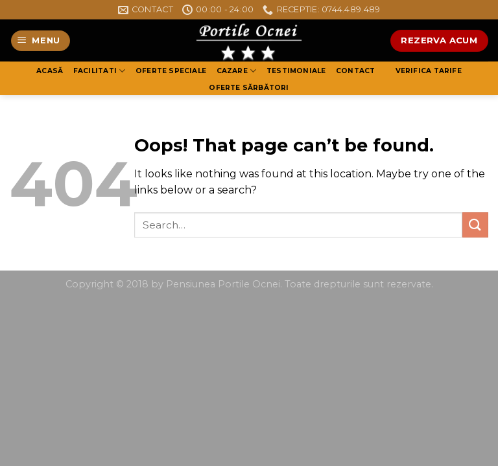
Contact (355, 71)
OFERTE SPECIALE (171, 71)
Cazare (237, 71)
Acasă (49, 71)
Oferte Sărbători (249, 87)
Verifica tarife (429, 71)
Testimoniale (296, 71)
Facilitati (99, 71)
